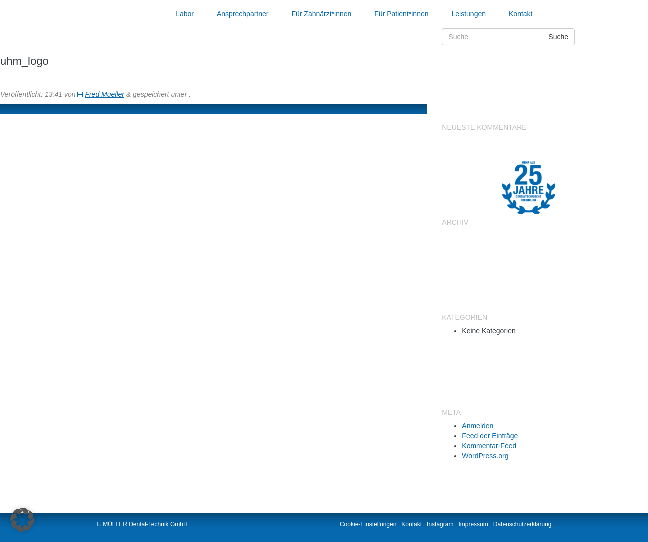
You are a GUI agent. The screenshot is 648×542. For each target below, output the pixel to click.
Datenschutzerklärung (522, 524)
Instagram (440, 524)
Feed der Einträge (490, 436)
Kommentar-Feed (489, 446)
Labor (185, 14)
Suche (558, 37)
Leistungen (469, 14)
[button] (22, 520)
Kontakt (520, 14)
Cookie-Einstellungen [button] (368, 524)
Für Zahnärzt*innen (321, 14)
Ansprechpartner (243, 14)
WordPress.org (485, 456)
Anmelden (477, 426)
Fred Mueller (104, 94)
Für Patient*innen (401, 14)
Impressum (473, 524)
